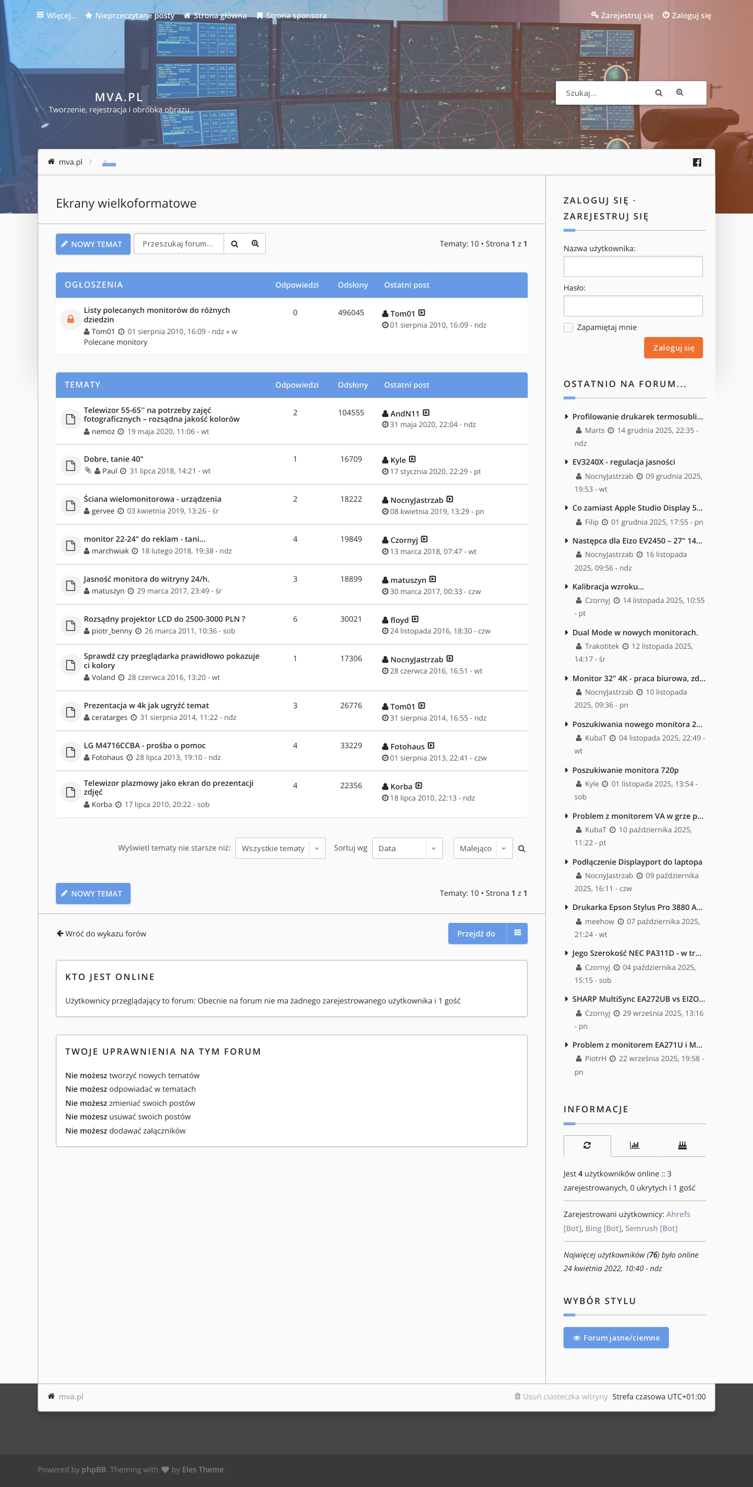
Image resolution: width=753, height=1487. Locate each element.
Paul (109, 470)
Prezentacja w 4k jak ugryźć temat (146, 704)
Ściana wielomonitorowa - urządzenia (153, 498)
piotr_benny (112, 630)
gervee (103, 510)
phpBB (94, 1471)
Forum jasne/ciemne (616, 1339)
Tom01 (103, 331)
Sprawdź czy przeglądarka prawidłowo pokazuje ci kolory (172, 660)
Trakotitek (598, 647)
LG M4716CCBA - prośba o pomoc (145, 744)
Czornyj (404, 539)
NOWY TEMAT (96, 243)
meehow (596, 924)
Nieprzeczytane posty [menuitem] (131, 15)
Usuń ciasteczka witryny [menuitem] (565, 1398)
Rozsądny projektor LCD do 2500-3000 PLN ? (164, 618)
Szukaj (673, 93)
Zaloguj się (596, 200)
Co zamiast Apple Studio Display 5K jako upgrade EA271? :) (639, 508)
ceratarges (110, 717)
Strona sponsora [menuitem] (293, 15)
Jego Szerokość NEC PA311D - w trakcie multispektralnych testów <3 (639, 956)
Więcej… (63, 15)
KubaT (592, 740)
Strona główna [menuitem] (217, 15)
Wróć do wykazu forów (105, 931)
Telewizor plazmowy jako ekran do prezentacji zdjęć (169, 787)
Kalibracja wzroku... (608, 587)
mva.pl (71, 1398)
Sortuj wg (388, 847)
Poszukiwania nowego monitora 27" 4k (639, 725)
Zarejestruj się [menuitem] (627, 15)
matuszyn (108, 590)
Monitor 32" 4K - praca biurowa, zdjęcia (639, 679)
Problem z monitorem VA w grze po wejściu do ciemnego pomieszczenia (639, 817)
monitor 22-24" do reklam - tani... (145, 538)
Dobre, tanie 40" (114, 458)
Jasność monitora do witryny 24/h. (147, 578)
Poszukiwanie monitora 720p (625, 771)
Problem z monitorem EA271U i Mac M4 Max (639, 1047)
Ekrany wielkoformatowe (126, 203)
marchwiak (110, 550)
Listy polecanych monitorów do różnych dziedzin (157, 314)
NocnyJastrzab (417, 499)
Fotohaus (108, 757)
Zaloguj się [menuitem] (692, 15)
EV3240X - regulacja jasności (623, 462)
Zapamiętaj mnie (600, 327)
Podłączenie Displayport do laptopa (637, 863)
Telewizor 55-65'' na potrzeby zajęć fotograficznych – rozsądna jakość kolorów (162, 414)
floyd (400, 619)
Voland (103, 677)
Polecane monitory (116, 341)
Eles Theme (203, 1471)
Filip (588, 522)
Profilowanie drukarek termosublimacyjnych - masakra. (639, 416)
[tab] (587, 1149)
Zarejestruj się (606, 216)
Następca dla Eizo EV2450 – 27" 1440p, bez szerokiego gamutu (639, 541)
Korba (102, 803)
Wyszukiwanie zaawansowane (694, 93)
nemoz (103, 430)
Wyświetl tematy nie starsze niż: (222, 847)
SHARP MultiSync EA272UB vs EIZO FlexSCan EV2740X (639, 1001)
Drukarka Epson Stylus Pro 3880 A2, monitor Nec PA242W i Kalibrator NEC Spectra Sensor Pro (639, 909)
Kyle (398, 459)
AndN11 (405, 412)
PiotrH (592, 1062)
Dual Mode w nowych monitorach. (635, 633)
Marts (591, 430)
